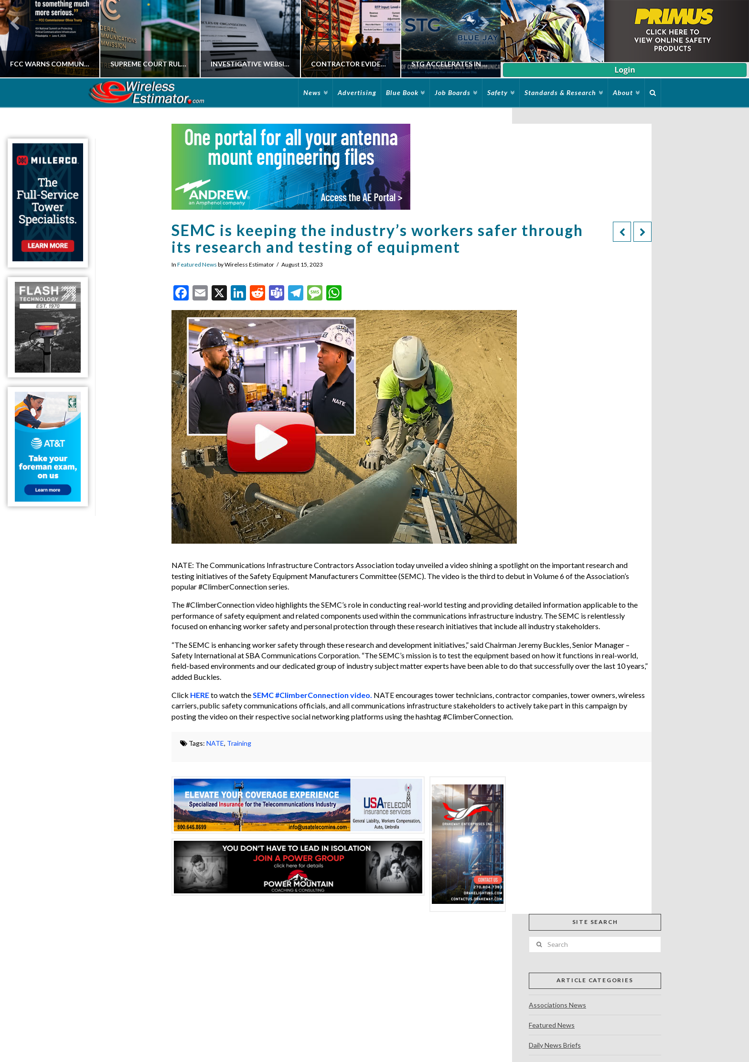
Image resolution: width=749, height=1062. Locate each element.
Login (624, 69)
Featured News (197, 264)
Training (239, 743)
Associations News (557, 1005)
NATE (215, 743)
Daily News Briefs (555, 1045)
